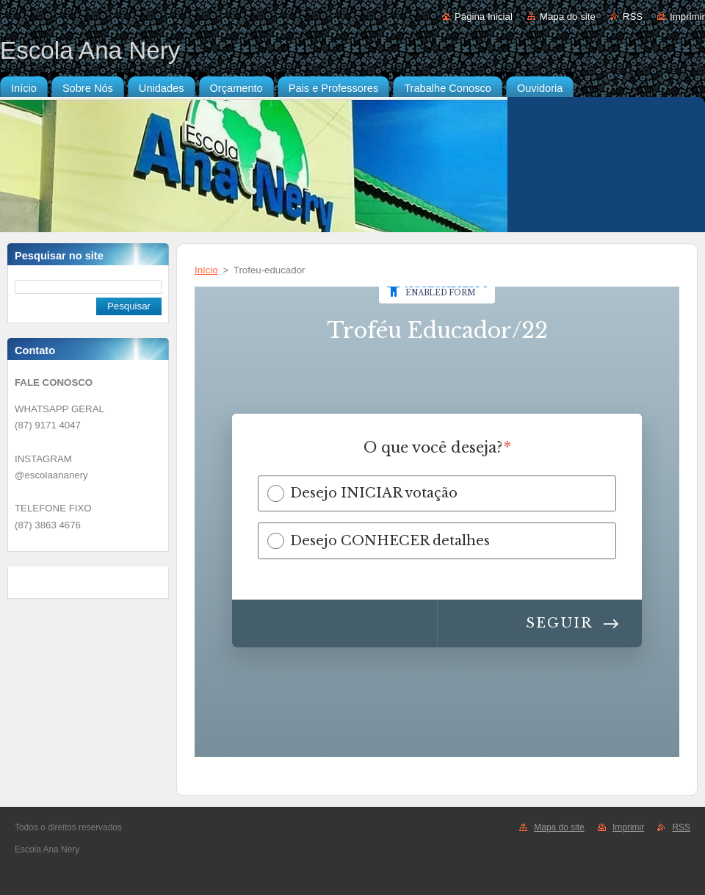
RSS (633, 16)
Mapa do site (568, 16)
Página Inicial (484, 16)
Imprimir (687, 16)
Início (206, 270)
